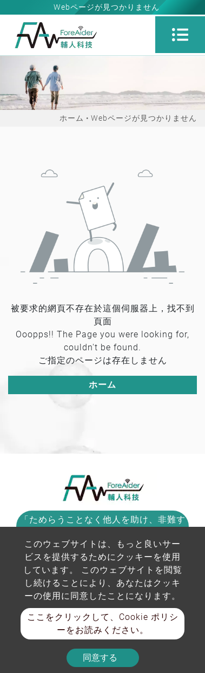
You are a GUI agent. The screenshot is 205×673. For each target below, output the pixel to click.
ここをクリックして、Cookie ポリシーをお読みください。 (102, 623)
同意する (100, 657)
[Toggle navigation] (180, 34)
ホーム (71, 118)
